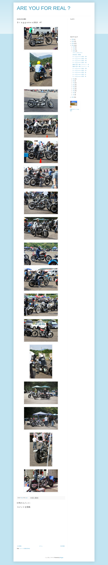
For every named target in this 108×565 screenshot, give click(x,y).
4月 (74, 88)
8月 (74, 80)
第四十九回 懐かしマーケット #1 (81, 66)
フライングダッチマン (78, 52)
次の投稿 (19, 546)
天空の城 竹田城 (77, 54)
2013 (73, 45)
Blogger (61, 557)
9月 (74, 79)
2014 (73, 43)
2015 (73, 41)
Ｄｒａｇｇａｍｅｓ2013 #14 (80, 56)
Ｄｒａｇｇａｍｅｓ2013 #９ (79, 70)
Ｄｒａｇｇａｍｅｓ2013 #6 (79, 76)
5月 (74, 86)
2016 (73, 39)
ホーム (40, 546)
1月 (74, 94)
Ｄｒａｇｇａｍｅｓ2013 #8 (79, 72)
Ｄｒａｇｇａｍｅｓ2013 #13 (80, 58)
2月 (74, 92)
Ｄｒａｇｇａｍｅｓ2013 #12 (80, 60)
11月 (74, 49)
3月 (74, 90)
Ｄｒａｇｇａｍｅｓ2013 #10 (80, 68)
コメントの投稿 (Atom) (24, 548)
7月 (74, 82)
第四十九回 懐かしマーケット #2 (81, 64)
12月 (74, 47)
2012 (73, 97)
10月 (74, 51)
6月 (74, 84)
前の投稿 (62, 546)
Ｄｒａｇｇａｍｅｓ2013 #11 (80, 62)
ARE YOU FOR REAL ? (43, 8)
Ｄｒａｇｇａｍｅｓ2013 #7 (79, 74)
